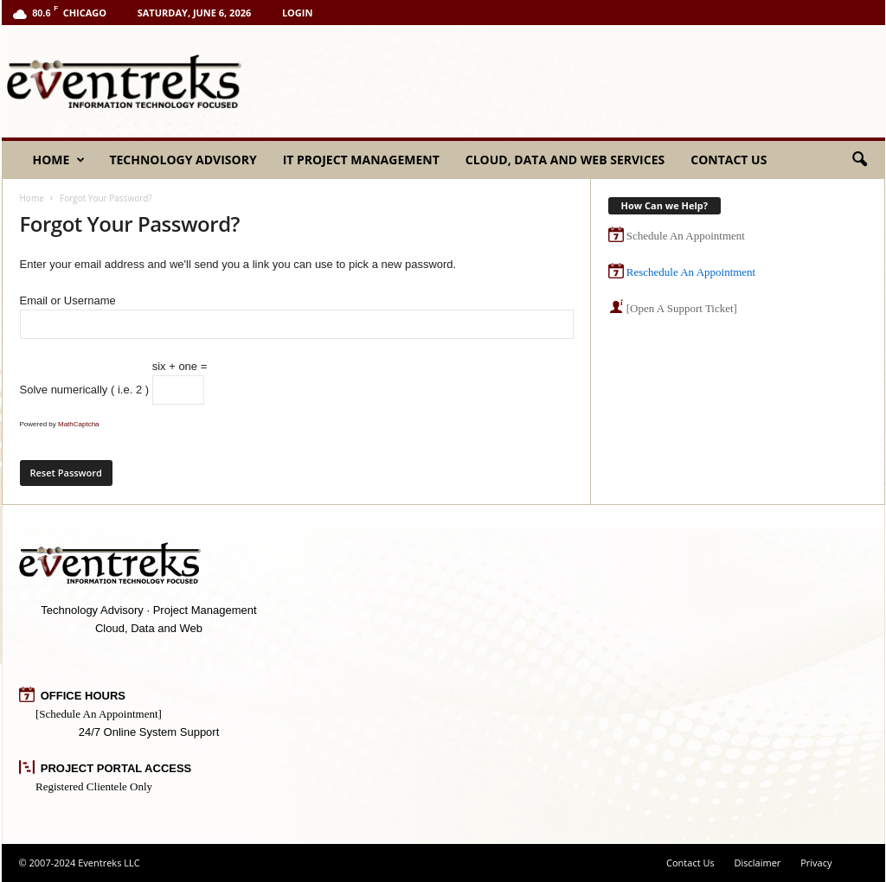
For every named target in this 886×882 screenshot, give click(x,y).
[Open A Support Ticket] (681, 308)
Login (297, 12)
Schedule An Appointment (685, 235)
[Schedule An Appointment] (98, 713)
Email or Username (297, 316)
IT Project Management (361, 159)
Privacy (815, 862)
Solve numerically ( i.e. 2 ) (85, 389)
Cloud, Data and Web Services (564, 159)
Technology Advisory (182, 159)
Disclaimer (758, 862)
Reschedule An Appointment (690, 271)
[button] (859, 160)
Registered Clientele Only (93, 786)
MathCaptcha (79, 424)
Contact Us (728, 159)
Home (59, 160)
